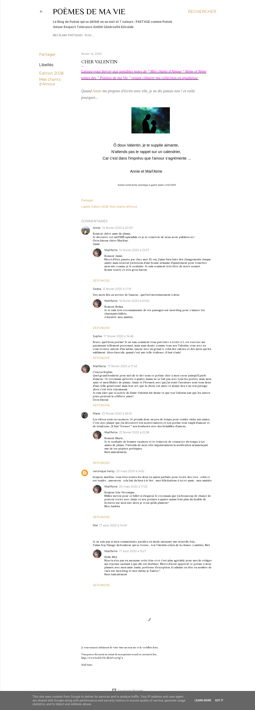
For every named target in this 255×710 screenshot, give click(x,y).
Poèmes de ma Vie (89, 11)
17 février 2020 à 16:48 (118, 336)
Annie (97, 91)
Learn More (203, 700)
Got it (219, 700)
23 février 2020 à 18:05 (117, 413)
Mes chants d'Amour (50, 81)
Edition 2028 (51, 73)
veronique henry (104, 471)
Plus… (89, 35)
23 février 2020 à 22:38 (134, 432)
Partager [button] (47, 54)
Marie (96, 413)
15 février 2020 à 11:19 (117, 289)
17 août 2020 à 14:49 (113, 525)
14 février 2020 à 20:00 (117, 228)
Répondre (101, 280)
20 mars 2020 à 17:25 (133, 486)
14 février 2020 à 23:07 (134, 250)
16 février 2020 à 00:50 (134, 301)
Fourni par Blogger (127, 690)
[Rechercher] (202, 11)
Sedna (97, 289)
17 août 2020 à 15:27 (132, 551)
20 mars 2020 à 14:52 (130, 471)
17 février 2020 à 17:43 (122, 366)
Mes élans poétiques (68, 35)
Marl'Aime (111, 250)
